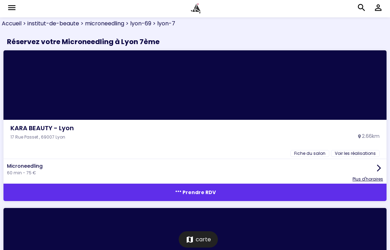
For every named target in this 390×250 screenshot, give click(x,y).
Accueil (12, 23)
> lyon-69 (137, 23)
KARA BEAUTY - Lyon (42, 128)
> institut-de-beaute (50, 23)
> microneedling (101, 23)
